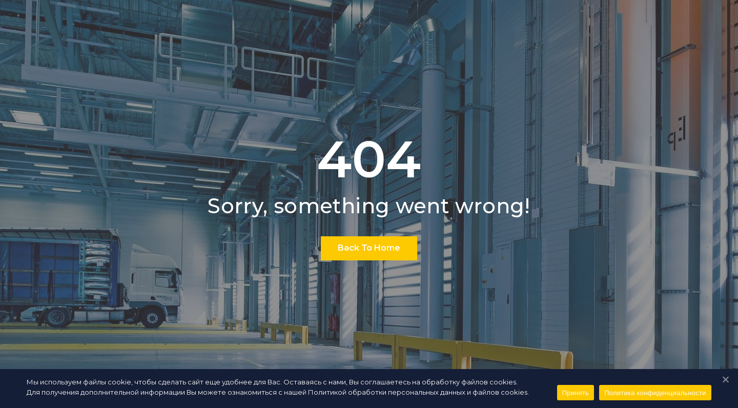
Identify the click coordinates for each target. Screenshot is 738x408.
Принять (575, 393)
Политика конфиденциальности (655, 393)
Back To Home (369, 248)
